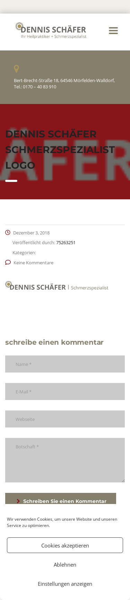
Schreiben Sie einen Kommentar (61, 501)
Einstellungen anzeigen (65, 583)
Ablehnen (65, 564)
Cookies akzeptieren (65, 545)
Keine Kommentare (29, 262)
